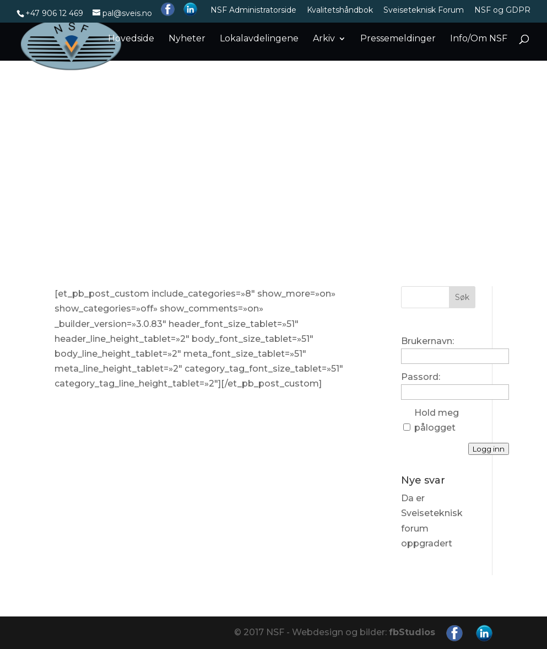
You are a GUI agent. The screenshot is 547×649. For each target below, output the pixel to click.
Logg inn (489, 448)
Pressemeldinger (398, 39)
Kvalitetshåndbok (340, 10)
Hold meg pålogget (436, 420)
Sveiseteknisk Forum (423, 10)
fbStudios (412, 632)
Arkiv (324, 39)
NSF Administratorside (253, 10)
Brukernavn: (427, 341)
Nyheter (187, 39)
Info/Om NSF (478, 39)
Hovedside (131, 39)
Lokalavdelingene (259, 39)
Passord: (420, 377)
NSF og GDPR (502, 10)
